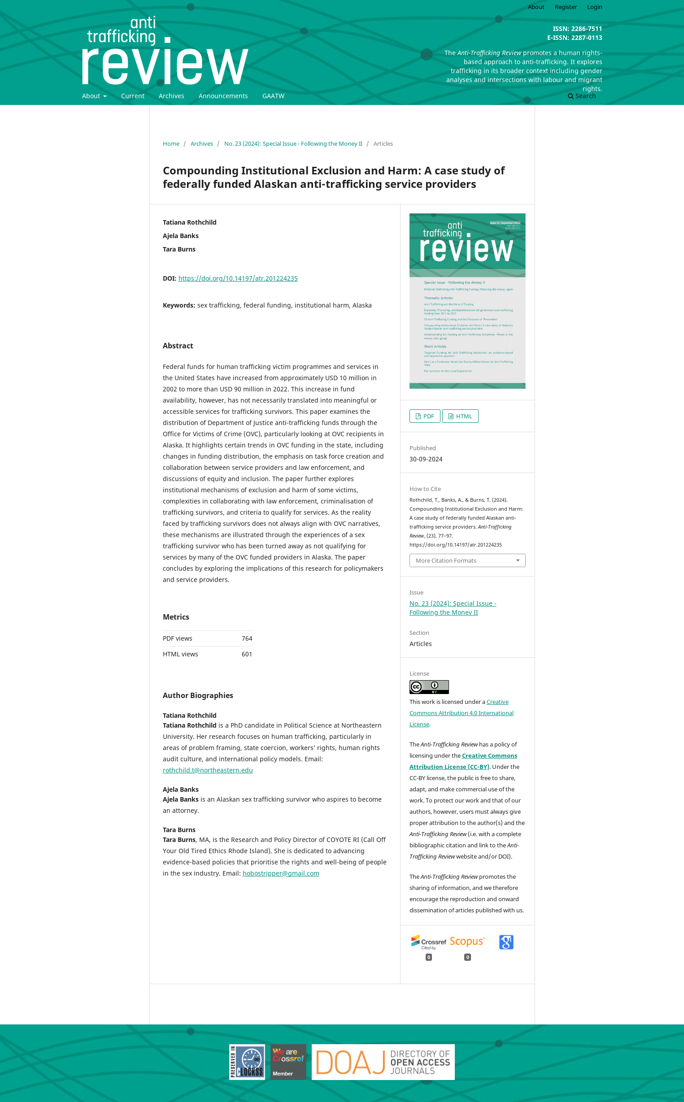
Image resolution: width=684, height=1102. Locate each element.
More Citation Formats (446, 560)
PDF (428, 416)
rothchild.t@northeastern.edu (208, 770)
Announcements (223, 95)
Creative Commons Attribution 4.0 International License (462, 713)
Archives (171, 95)
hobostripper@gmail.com (281, 873)
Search (582, 95)
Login (594, 7)
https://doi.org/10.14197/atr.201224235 (238, 278)
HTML (463, 416)
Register (566, 7)
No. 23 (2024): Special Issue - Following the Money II (293, 143)
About (92, 95)
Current (132, 95)
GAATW (273, 95)
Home (171, 143)
